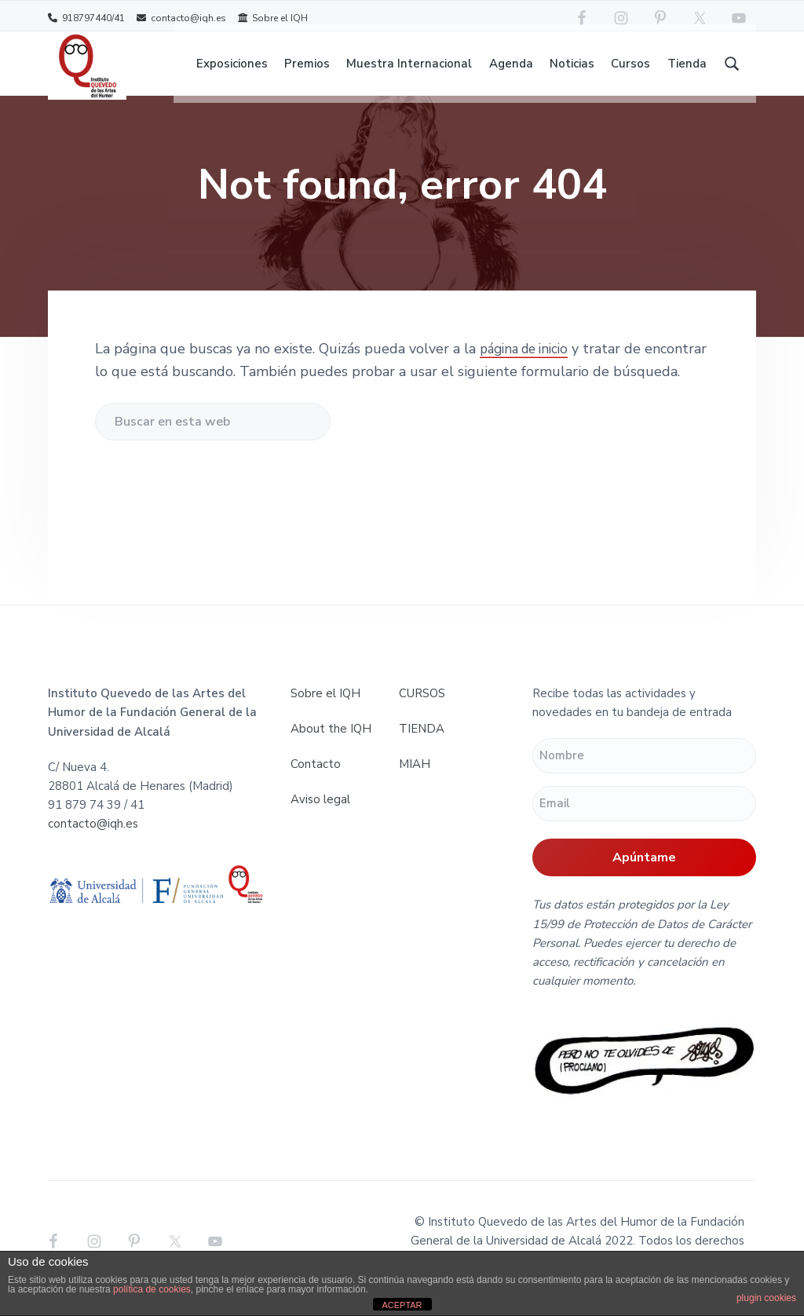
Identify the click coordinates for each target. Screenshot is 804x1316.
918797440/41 (86, 17)
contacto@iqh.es (181, 17)
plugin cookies (766, 1297)
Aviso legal (320, 814)
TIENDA (421, 743)
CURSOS (422, 708)
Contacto (316, 779)
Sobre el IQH (273, 17)
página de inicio (529, 363)
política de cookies (152, 1289)
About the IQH (331, 743)
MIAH (414, 779)
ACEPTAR (402, 1305)
